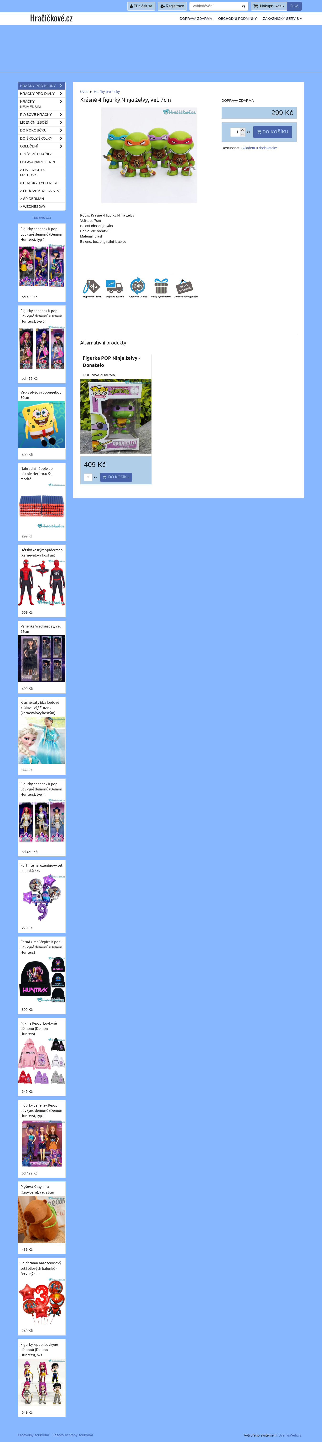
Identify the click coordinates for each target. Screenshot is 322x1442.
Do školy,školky (42, 138)
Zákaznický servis (282, 18)
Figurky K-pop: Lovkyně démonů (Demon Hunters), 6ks (39, 1349)
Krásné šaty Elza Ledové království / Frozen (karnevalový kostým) (40, 707)
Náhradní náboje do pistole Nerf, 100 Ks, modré (37, 473)
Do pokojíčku (42, 130)
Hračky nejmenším (42, 104)
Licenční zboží (42, 122)
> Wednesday (32, 206)
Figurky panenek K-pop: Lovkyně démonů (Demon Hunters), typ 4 (41, 788)
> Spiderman (32, 199)
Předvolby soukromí (33, 1435)
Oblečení (42, 146)
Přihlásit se (141, 6)
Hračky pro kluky (42, 86)
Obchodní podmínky (237, 18)
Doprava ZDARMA (196, 18)
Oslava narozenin (37, 162)
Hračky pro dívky (42, 93)
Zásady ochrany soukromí (72, 1435)
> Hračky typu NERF (39, 183)
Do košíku (272, 131)
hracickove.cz (41, 217)
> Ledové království (40, 191)
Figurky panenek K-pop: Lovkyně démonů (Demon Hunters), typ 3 (41, 315)
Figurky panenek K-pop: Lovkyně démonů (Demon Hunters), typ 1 (41, 1110)
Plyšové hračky (42, 114)
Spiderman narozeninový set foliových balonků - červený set (41, 1267)
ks (90, 477)
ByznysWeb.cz (290, 1435)
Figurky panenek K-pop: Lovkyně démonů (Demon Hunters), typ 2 (41, 233)
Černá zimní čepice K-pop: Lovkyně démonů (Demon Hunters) (41, 946)
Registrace (172, 6)
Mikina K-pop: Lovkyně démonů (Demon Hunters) (39, 1028)
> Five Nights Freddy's (32, 172)
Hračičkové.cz (51, 17)
